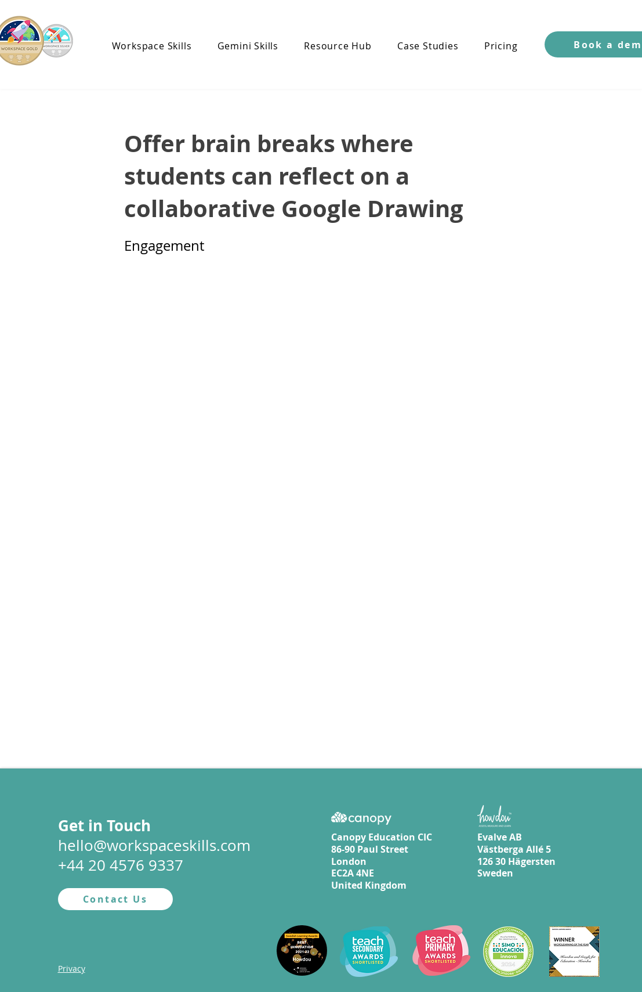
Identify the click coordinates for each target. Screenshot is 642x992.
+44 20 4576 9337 (120, 865)
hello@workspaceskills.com (154, 845)
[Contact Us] (115, 899)
